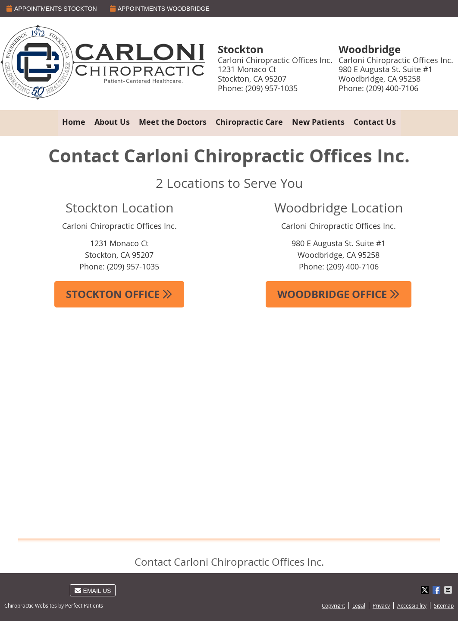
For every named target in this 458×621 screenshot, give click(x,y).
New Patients (318, 122)
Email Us (93, 590)
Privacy (381, 605)
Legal (358, 605)
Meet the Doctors (173, 122)
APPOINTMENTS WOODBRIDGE (160, 8)
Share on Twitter (425, 590)
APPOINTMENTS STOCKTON (51, 8)
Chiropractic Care (249, 122)
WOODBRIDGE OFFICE (338, 294)
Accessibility (412, 605)
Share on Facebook (437, 590)
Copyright (333, 605)
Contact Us (375, 122)
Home (73, 122)
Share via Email (449, 590)
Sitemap (444, 605)
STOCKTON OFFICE (119, 294)
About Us (112, 122)
